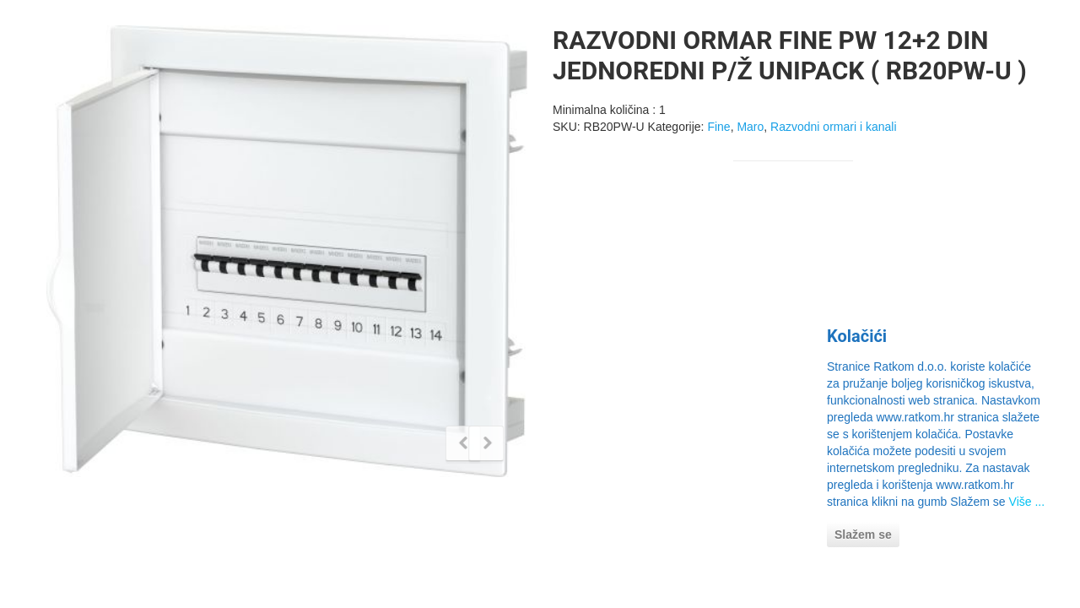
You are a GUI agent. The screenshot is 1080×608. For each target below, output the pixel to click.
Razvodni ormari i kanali (833, 126)
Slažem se (863, 534)
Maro (750, 126)
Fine (718, 126)
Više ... (1027, 501)
